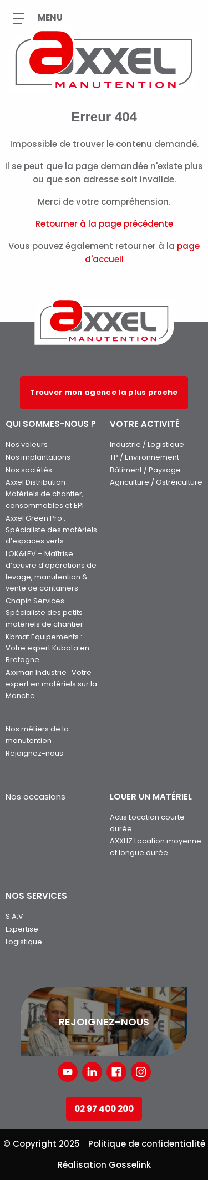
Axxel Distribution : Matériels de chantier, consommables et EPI (45, 494)
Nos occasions (35, 796)
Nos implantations (38, 457)
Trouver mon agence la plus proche (104, 392)
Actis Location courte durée (147, 823)
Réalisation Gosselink (104, 1165)
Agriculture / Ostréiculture (156, 482)
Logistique (24, 942)
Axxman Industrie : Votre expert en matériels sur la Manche (51, 684)
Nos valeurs (27, 444)
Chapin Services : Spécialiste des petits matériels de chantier (44, 612)
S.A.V (14, 916)
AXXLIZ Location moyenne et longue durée (155, 847)
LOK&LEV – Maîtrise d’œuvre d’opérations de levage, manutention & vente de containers (51, 570)
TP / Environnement (144, 457)
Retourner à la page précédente (104, 224)
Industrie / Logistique (147, 444)
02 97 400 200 (104, 1109)
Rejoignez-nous (34, 753)
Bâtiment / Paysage (145, 470)
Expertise (22, 929)
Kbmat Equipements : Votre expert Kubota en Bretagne (47, 648)
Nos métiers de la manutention (37, 735)
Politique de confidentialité (146, 1144)
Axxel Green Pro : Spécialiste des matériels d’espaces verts (51, 530)
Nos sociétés (29, 470)
